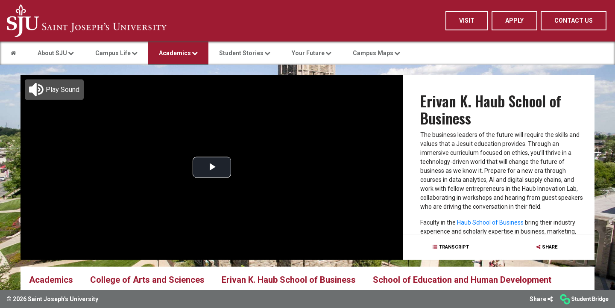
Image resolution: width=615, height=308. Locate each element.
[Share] (541, 299)
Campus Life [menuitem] (116, 53)
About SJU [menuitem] (56, 53)
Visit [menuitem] (466, 20)
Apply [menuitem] (514, 20)
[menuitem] (87, 20)
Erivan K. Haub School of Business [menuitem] (289, 279)
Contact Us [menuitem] (573, 20)
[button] (54, 89)
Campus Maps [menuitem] (376, 53)
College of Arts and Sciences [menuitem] (147, 279)
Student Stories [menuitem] (244, 53)
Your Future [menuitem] (311, 53)
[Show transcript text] (451, 247)
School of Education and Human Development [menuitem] (462, 279)
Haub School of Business (490, 222)
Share (549, 246)
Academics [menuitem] (178, 53)
